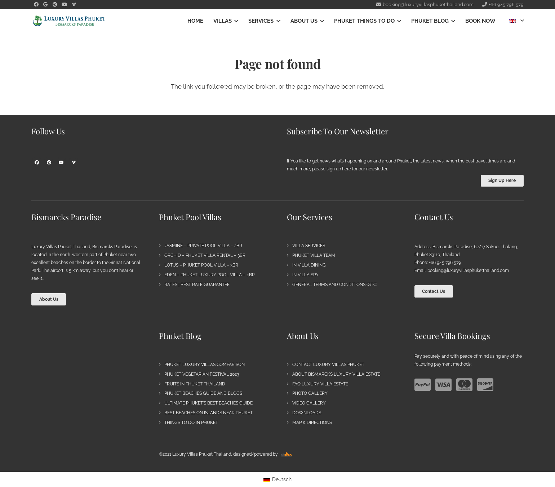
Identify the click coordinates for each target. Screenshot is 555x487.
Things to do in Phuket (191, 422)
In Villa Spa (305, 274)
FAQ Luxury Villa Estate (320, 384)
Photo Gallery (310, 393)
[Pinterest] (49, 162)
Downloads (306, 412)
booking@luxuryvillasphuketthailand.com (468, 270)
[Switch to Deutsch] (277, 479)
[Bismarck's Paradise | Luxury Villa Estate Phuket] (69, 21)
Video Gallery (309, 403)
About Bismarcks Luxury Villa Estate (336, 374)
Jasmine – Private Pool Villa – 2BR (203, 245)
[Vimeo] (73, 162)
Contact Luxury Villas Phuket (328, 364)
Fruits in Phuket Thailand (194, 384)
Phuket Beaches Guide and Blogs (203, 393)
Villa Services (308, 245)
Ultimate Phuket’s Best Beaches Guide (208, 403)
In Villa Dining (309, 265)
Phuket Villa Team (313, 255)
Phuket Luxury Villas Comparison (204, 364)
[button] (235, 21)
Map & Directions (312, 422)
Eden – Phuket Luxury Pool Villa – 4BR (209, 274)
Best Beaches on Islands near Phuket (208, 412)
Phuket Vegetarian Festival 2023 (201, 374)
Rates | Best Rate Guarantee (197, 284)
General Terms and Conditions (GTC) (334, 284)
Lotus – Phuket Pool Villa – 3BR (201, 265)
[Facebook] (36, 162)
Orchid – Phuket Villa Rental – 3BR (204, 255)
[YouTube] (61, 162)
